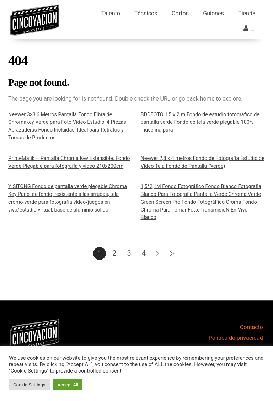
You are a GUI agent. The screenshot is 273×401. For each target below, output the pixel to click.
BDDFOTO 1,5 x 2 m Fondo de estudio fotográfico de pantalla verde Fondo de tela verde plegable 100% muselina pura (200, 122)
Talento (110, 13)
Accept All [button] (68, 384)
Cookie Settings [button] (29, 384)
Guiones (213, 13)
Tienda (247, 13)
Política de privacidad (236, 338)
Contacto (251, 327)
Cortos (180, 13)
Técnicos (145, 13)
